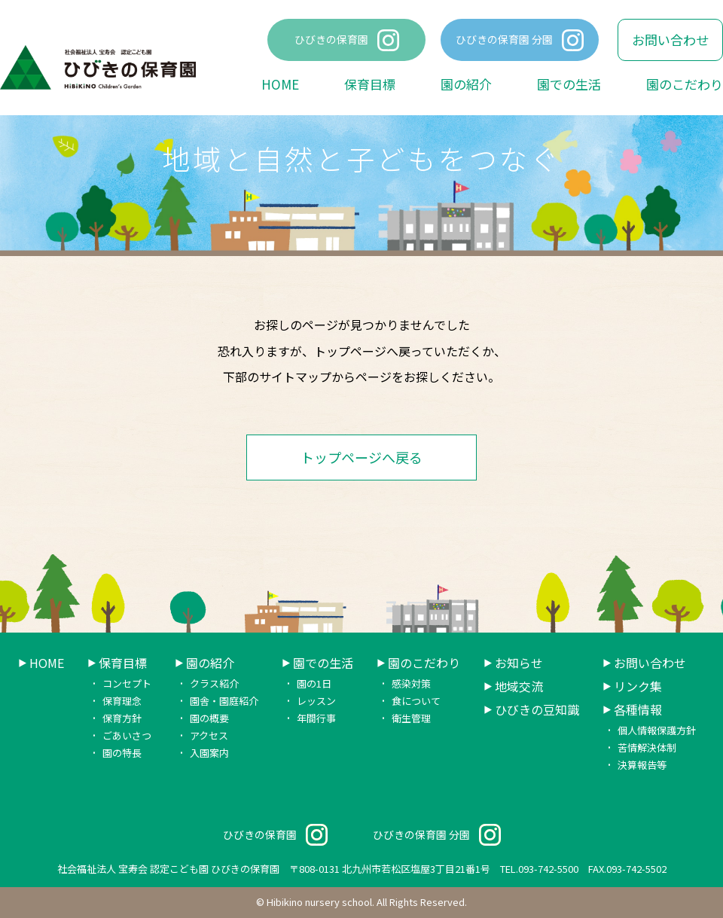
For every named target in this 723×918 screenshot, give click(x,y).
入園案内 (209, 753)
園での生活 (569, 84)
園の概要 (209, 718)
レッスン (316, 701)
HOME (280, 84)
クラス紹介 (214, 683)
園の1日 (314, 683)
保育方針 (122, 718)
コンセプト (126, 683)
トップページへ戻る (361, 457)
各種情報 (638, 710)
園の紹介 (466, 84)
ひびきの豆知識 (537, 710)
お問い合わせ (670, 39)
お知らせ (519, 663)
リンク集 (638, 686)
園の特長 (122, 753)
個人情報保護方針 (657, 730)
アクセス (209, 735)
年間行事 (316, 718)
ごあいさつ (126, 735)
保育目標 (369, 84)
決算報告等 (642, 765)
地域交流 (519, 686)
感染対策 (411, 683)
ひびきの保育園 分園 (504, 39)
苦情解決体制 (647, 747)
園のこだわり (684, 84)
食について (416, 701)
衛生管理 (411, 718)
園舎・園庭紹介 (224, 701)
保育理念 (122, 701)
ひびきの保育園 (331, 39)
